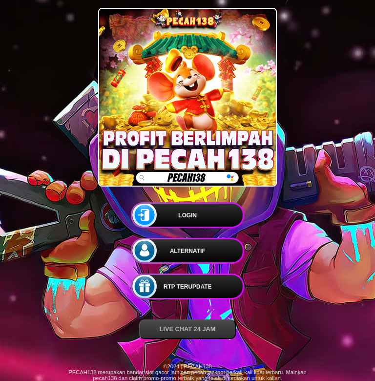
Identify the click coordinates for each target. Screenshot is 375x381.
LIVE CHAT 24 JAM (188, 329)
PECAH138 (82, 372)
